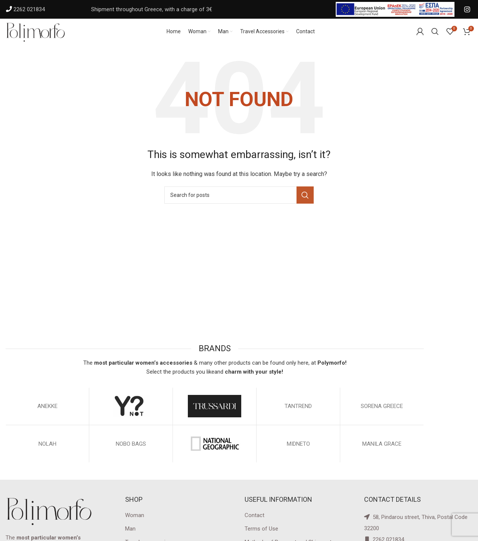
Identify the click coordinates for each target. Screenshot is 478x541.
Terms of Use (261, 536)
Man (130, 536)
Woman (134, 523)
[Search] (239, 203)
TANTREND (298, 414)
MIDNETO (298, 451)
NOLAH (47, 451)
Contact (254, 523)
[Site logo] (43, 35)
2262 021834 (29, 9)
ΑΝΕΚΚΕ (47, 414)
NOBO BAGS (131, 451)
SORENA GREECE (382, 414)
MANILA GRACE (381, 451)
